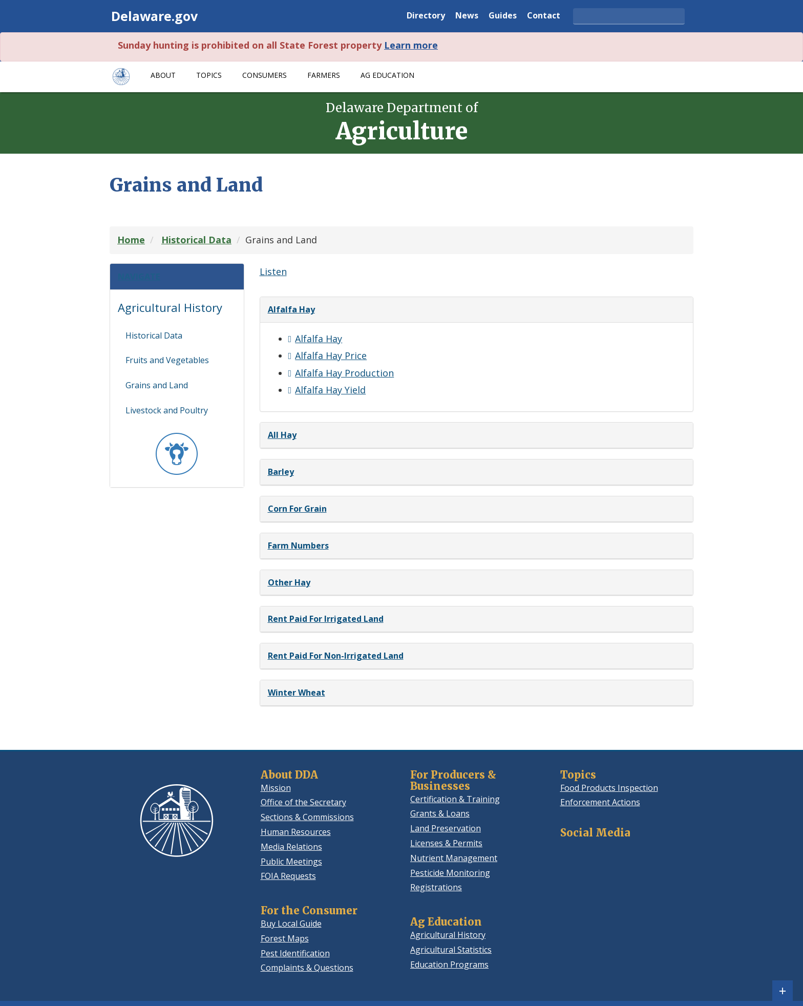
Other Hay (289, 582)
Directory (426, 16)
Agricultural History (170, 312)
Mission (276, 787)
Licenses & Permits (446, 843)
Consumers (264, 75)
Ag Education (387, 75)
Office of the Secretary (303, 802)
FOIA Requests (288, 876)
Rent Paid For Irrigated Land (326, 618)
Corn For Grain (297, 508)
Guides (503, 16)
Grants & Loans (440, 813)
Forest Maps (285, 938)
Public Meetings (291, 861)
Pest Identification (295, 953)
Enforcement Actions (600, 802)
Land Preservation (445, 828)
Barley (281, 471)
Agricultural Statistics (451, 949)
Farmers (323, 75)
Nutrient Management (453, 858)
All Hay (282, 435)
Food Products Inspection (609, 787)
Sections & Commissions (307, 817)
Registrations (436, 887)
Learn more (411, 45)
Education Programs (449, 964)
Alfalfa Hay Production (344, 373)
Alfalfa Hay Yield (330, 390)
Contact (543, 16)
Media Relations (291, 846)
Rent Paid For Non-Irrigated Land (336, 655)
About (163, 75)
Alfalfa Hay (291, 309)
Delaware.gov (154, 16)
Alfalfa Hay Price (331, 355)
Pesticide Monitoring (450, 872)
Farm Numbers (298, 545)
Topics (209, 75)
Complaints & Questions (307, 967)
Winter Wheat (296, 692)
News (466, 16)
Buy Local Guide (291, 923)
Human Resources (296, 831)
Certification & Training (455, 799)
